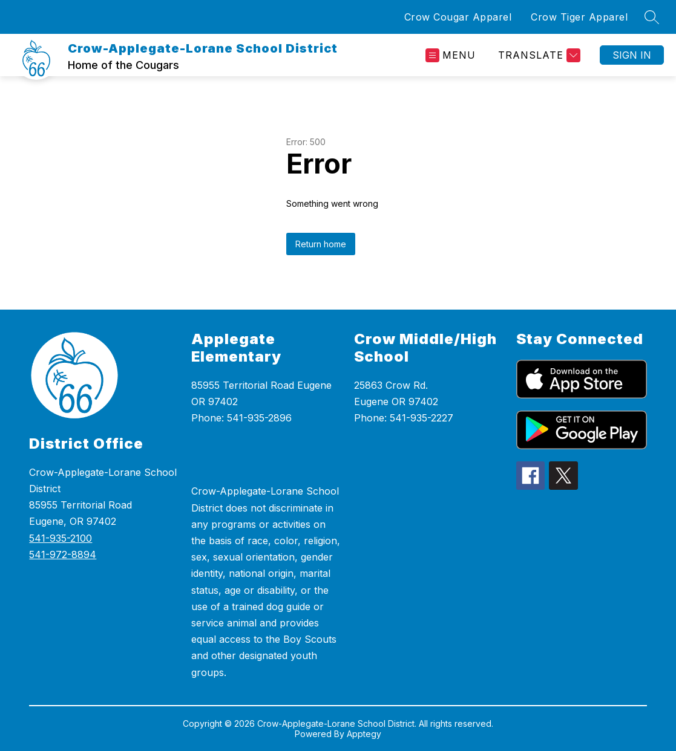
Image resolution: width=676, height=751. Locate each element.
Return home (320, 244)
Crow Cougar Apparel (458, 17)
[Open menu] (450, 55)
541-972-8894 (62, 554)
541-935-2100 (60, 538)
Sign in (631, 55)
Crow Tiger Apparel (579, 17)
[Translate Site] (537, 55)
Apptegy (364, 734)
